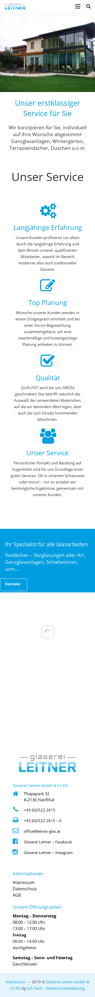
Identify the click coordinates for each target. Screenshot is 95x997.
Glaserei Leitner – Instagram (48, 852)
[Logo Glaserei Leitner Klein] (15, 6)
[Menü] (77, 6)
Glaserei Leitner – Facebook (48, 841)
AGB (17, 895)
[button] (88, 6)
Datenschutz (25, 889)
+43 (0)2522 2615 (39, 809)
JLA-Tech (34, 988)
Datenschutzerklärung (65, 988)
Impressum (23, 882)
